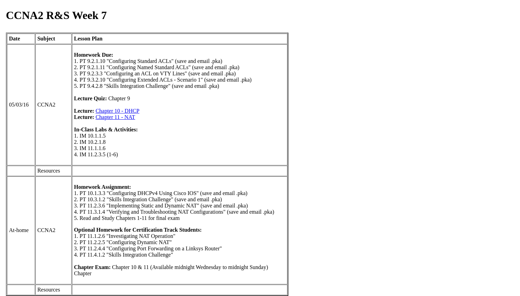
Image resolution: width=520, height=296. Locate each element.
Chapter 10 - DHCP (117, 111)
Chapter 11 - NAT (115, 117)
